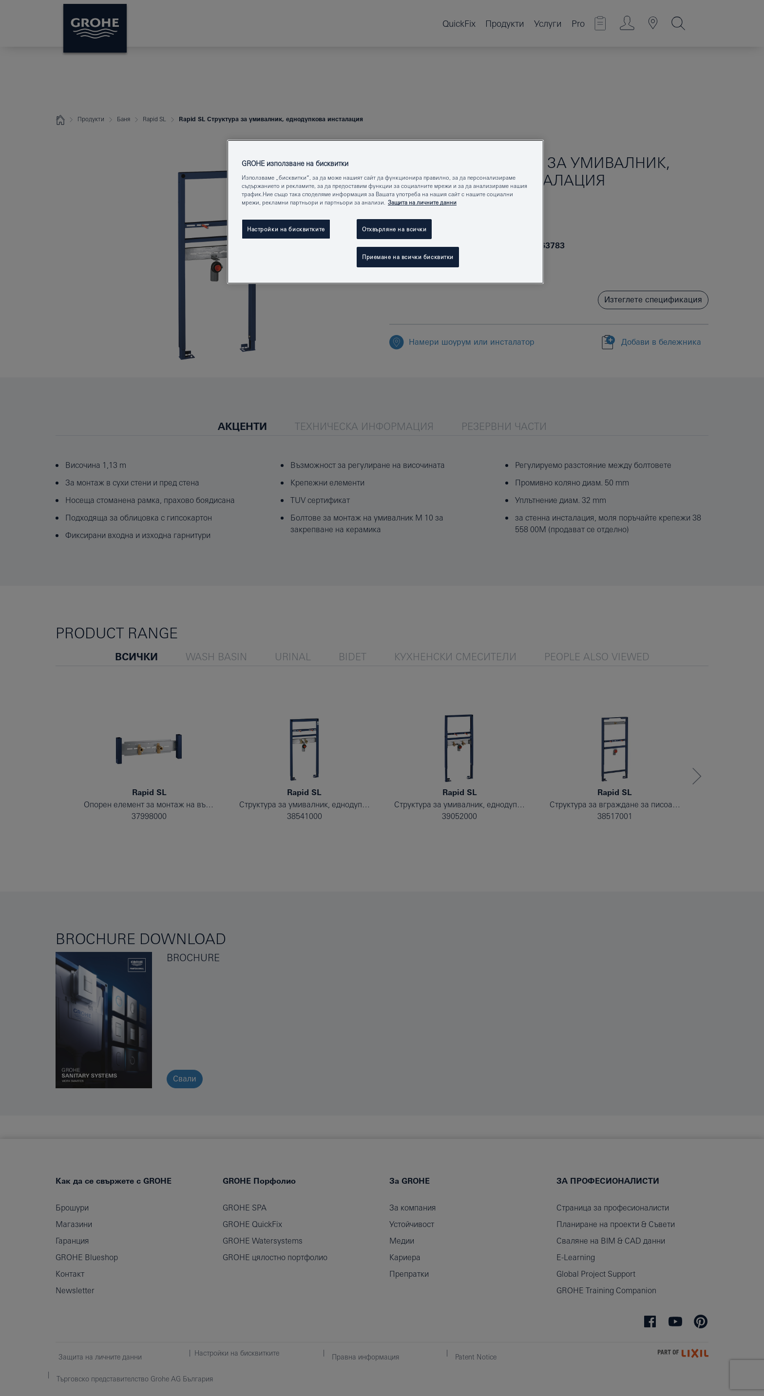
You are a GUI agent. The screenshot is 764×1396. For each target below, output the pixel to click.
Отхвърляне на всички (394, 229)
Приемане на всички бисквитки (408, 257)
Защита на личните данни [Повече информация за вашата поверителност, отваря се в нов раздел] (422, 202)
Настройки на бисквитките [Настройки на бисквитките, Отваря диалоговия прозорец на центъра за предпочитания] (286, 229)
